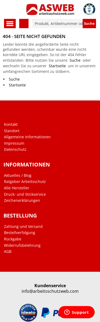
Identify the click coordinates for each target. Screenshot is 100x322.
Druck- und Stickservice (25, 194)
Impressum (14, 143)
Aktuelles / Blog (17, 175)
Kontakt (11, 124)
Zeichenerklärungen (22, 200)
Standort (11, 130)
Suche (75, 60)
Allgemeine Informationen (27, 137)
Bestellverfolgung (19, 232)
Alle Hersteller (16, 188)
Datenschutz (15, 149)
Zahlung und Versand (23, 226)
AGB (7, 251)
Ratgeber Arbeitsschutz (25, 181)
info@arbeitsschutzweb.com (50, 291)
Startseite (57, 65)
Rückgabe (12, 239)
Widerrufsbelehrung (22, 245)
